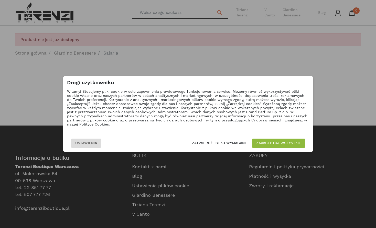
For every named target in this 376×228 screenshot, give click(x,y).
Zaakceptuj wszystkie (278, 143)
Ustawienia (86, 143)
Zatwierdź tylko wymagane (219, 143)
